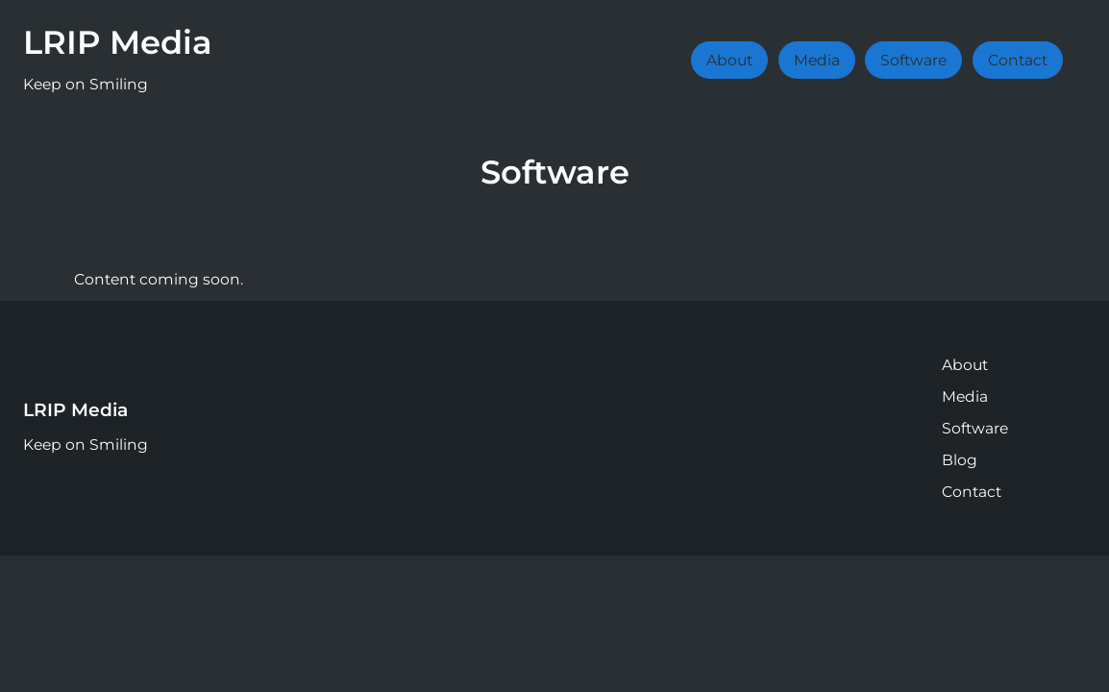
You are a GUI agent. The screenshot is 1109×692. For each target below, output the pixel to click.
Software (913, 60)
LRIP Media (117, 42)
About (729, 60)
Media (817, 60)
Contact (1017, 60)
